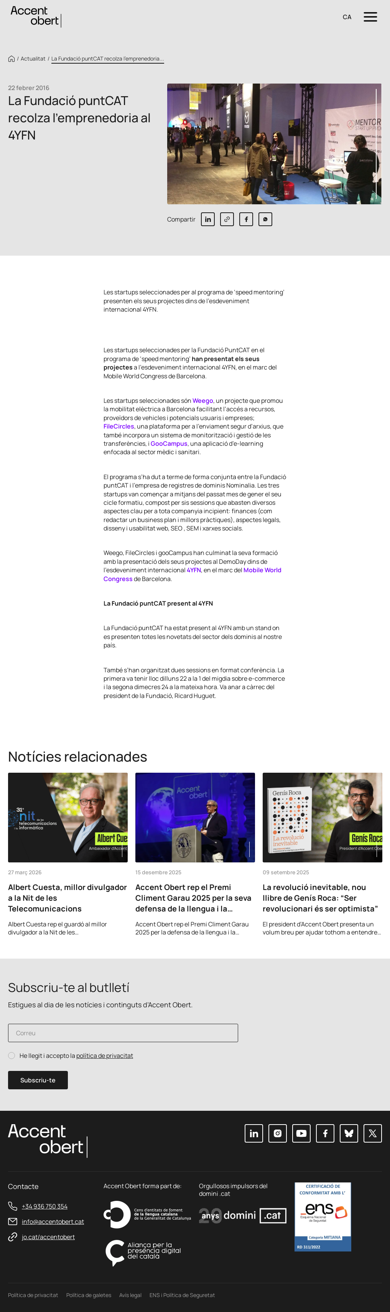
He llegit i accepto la (76, 1056)
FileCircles (119, 426)
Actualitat (33, 58)
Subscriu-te (38, 1080)
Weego (203, 400)
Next (373, 925)
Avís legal (130, 1295)
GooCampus (169, 443)
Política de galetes (88, 1295)
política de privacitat (104, 1055)
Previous (352, 925)
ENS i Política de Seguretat (182, 1295)
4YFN (194, 570)
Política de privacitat (33, 1295)
